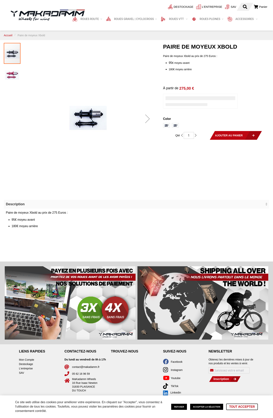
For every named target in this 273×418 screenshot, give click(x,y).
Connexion (244, 6)
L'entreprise (191, 6)
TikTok (174, 386)
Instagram (177, 369)
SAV (212, 6)
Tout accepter (242, 406)
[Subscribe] (225, 379)
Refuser (179, 407)
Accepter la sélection (206, 407)
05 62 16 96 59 (81, 373)
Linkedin (172, 392)
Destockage (163, 6)
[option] (166, 125)
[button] (147, 118)
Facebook (176, 361)
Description (15, 204)
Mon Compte (26, 359)
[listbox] (216, 126)
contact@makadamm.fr (86, 366)
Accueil (8, 35)
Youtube (175, 378)
